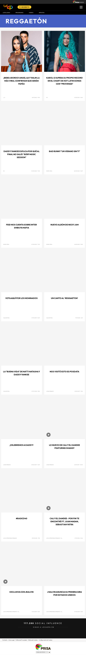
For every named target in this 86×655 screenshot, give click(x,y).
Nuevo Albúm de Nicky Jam (64, 224)
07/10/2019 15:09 (36, 317)
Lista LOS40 (6, 12)
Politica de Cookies (33, 640)
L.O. (4, 97)
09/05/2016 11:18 (36, 538)
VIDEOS (31, 12)
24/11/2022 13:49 (36, 97)
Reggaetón (26, 21)
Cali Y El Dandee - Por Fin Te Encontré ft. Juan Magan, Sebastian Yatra (64, 521)
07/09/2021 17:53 (35, 244)
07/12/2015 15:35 (36, 611)
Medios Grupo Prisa (43, 652)
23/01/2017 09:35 (78, 464)
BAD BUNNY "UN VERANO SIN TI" (64, 151)
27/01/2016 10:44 (79, 538)
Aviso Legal (11, 640)
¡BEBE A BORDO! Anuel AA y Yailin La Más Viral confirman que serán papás (21, 81)
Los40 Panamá (50, 391)
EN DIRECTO (25, 7)
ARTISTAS (41, 12)
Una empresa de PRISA (43, 647)
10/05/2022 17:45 (35, 171)
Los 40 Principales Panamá (10, 538)
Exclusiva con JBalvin (22, 592)
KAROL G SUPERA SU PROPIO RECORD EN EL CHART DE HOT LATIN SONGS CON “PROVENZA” (64, 81)
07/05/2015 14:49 (78, 611)
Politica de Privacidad (21, 640)
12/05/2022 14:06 (78, 97)
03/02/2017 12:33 (35, 464)
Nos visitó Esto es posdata (64, 371)
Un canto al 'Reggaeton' (64, 298)
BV (47, 97)
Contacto (4, 640)
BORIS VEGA (49, 171)
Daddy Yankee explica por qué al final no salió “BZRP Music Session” (22, 154)
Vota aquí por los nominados (21, 298)
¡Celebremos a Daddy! (21, 445)
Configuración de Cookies (45, 640)
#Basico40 (21, 518)
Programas (19, 12)
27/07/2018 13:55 (36, 391)
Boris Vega (6, 244)
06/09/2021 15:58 (78, 244)
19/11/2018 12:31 (79, 317)
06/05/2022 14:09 (78, 171)
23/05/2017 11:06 (79, 391)
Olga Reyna (6, 317)
